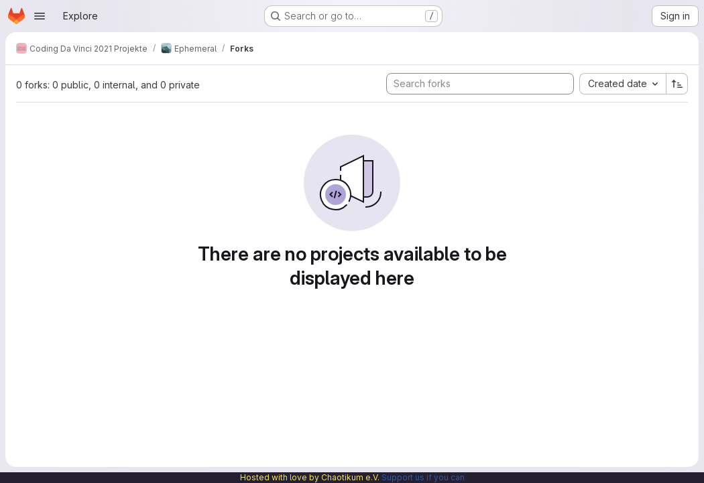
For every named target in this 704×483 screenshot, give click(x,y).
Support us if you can (423, 477)
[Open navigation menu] (39, 16)
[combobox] (622, 83)
